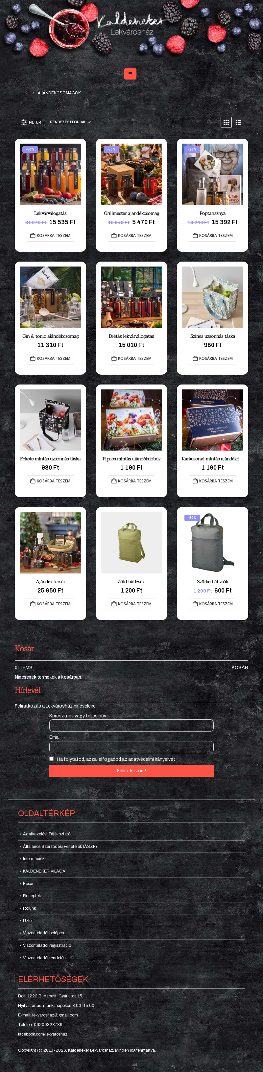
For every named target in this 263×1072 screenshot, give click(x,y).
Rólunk (29, 908)
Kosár (240, 667)
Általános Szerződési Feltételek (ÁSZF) (60, 846)
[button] (130, 74)
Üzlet (28, 921)
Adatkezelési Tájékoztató (46, 834)
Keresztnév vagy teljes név (77, 715)
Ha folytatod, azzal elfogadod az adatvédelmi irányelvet (112, 759)
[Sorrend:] (70, 122)
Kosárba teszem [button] (53, 235)
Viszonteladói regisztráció (47, 945)
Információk (33, 858)
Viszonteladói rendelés (44, 958)
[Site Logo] (131, 31)
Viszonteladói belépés (43, 933)
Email (54, 737)
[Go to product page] (50, 174)
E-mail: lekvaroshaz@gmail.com (48, 1015)
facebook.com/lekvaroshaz (42, 1034)
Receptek (32, 896)
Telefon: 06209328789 (40, 1024)
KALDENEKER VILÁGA (44, 871)
